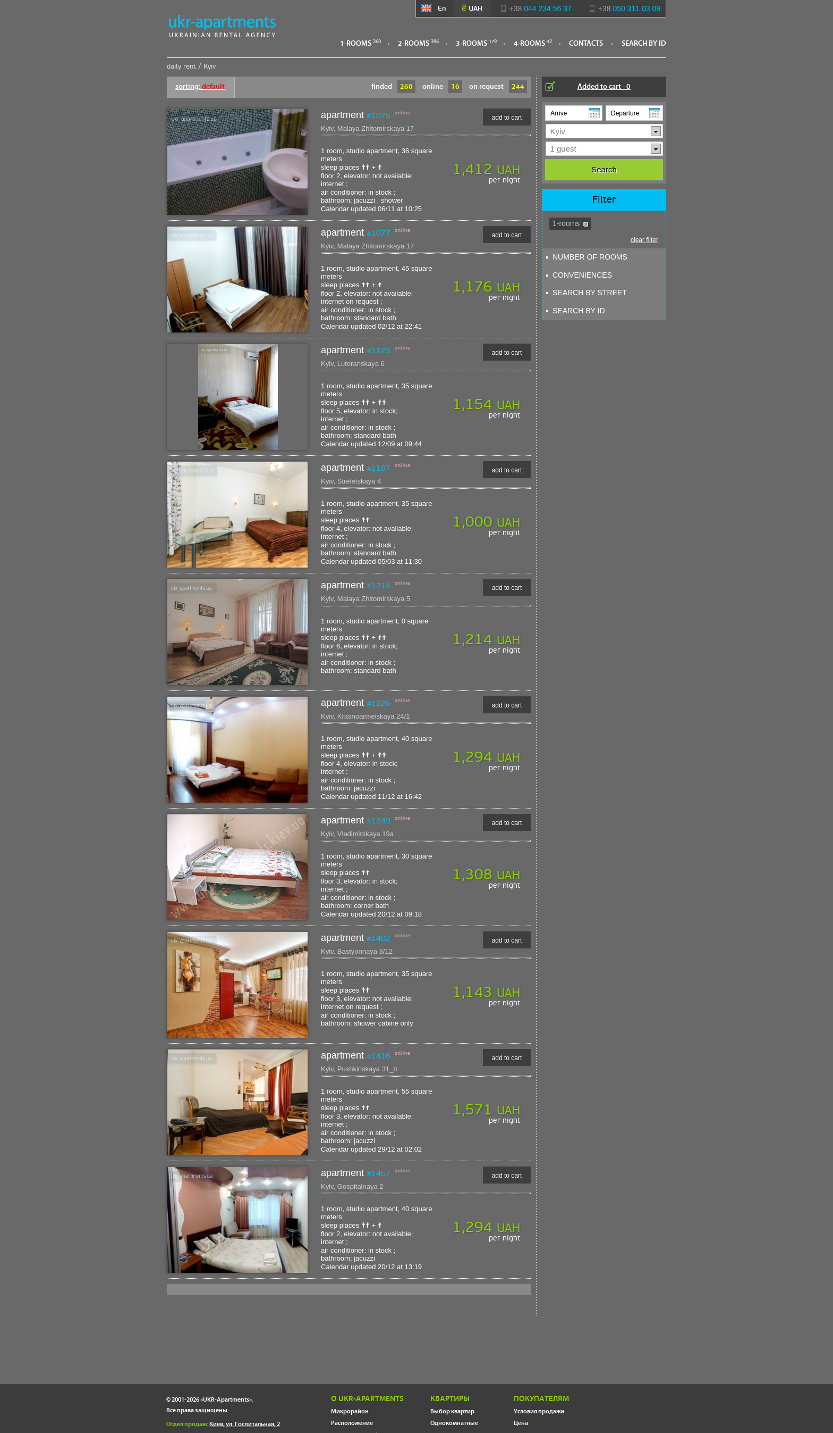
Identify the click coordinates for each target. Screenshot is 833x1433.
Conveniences (579, 275)
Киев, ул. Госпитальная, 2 (244, 1424)
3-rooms (471, 43)
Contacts (586, 43)
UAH (472, 8)
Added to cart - (604, 86)
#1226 (378, 703)
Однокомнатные (454, 1423)
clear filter (644, 240)
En (434, 8)
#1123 (378, 350)
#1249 (378, 821)
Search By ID (644, 43)
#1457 (378, 1173)
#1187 (378, 468)
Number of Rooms (586, 257)
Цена (521, 1423)
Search (604, 169)
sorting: (200, 86)
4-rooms (529, 43)
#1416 (378, 1056)
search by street (586, 292)
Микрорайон (350, 1411)
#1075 (378, 115)
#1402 (378, 938)
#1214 (378, 585)
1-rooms (355, 43)
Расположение (352, 1423)
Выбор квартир (452, 1411)
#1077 (378, 233)
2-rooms (413, 43)
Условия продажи (539, 1411)
